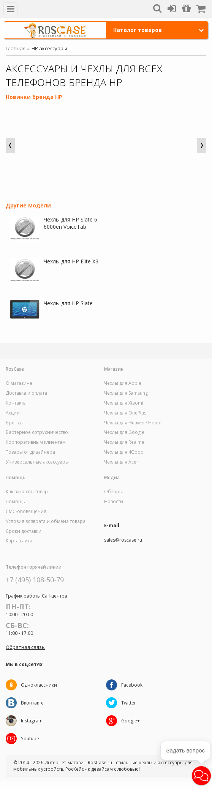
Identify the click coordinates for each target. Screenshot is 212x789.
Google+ (130, 720)
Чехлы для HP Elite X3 (71, 261)
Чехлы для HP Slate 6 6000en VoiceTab (70, 223)
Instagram (32, 720)
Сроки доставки (23, 531)
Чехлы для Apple (122, 383)
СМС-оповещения (26, 511)
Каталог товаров (159, 29)
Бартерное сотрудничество (37, 432)
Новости (113, 502)
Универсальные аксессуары (37, 462)
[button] (201, 775)
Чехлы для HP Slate (68, 303)
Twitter (128, 703)
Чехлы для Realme (124, 442)
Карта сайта (19, 541)
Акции (13, 413)
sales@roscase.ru (123, 540)
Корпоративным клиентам (36, 442)
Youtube (30, 738)
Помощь (15, 502)
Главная (15, 48)
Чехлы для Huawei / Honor (133, 423)
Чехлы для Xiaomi (123, 403)
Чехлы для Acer (121, 462)
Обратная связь (25, 647)
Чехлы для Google (124, 432)
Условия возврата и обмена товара (45, 521)
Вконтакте (32, 703)
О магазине (19, 383)
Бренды (15, 423)
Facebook (131, 685)
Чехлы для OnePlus (125, 413)
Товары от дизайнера (30, 452)
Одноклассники (39, 685)
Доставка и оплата (26, 393)
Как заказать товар (27, 492)
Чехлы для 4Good (124, 452)
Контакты (16, 403)
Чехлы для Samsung (126, 393)
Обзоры (113, 492)
